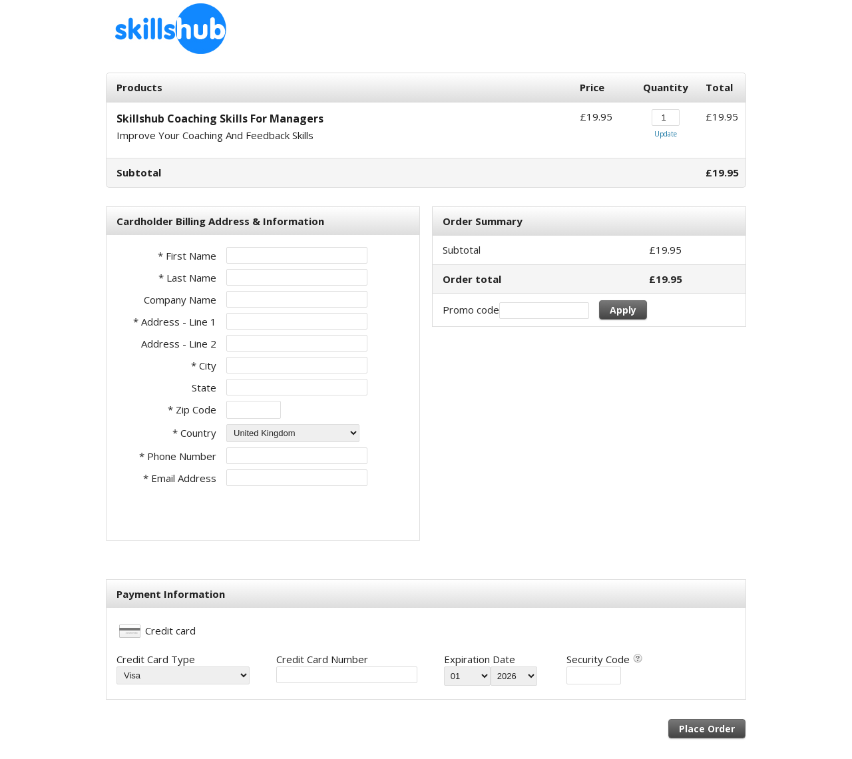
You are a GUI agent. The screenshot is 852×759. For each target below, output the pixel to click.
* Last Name (187, 277)
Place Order (707, 728)
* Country (194, 432)
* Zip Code (192, 409)
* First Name (187, 255)
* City (203, 365)
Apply (623, 310)
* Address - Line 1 (174, 321)
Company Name (180, 299)
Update (665, 133)
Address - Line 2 (178, 343)
